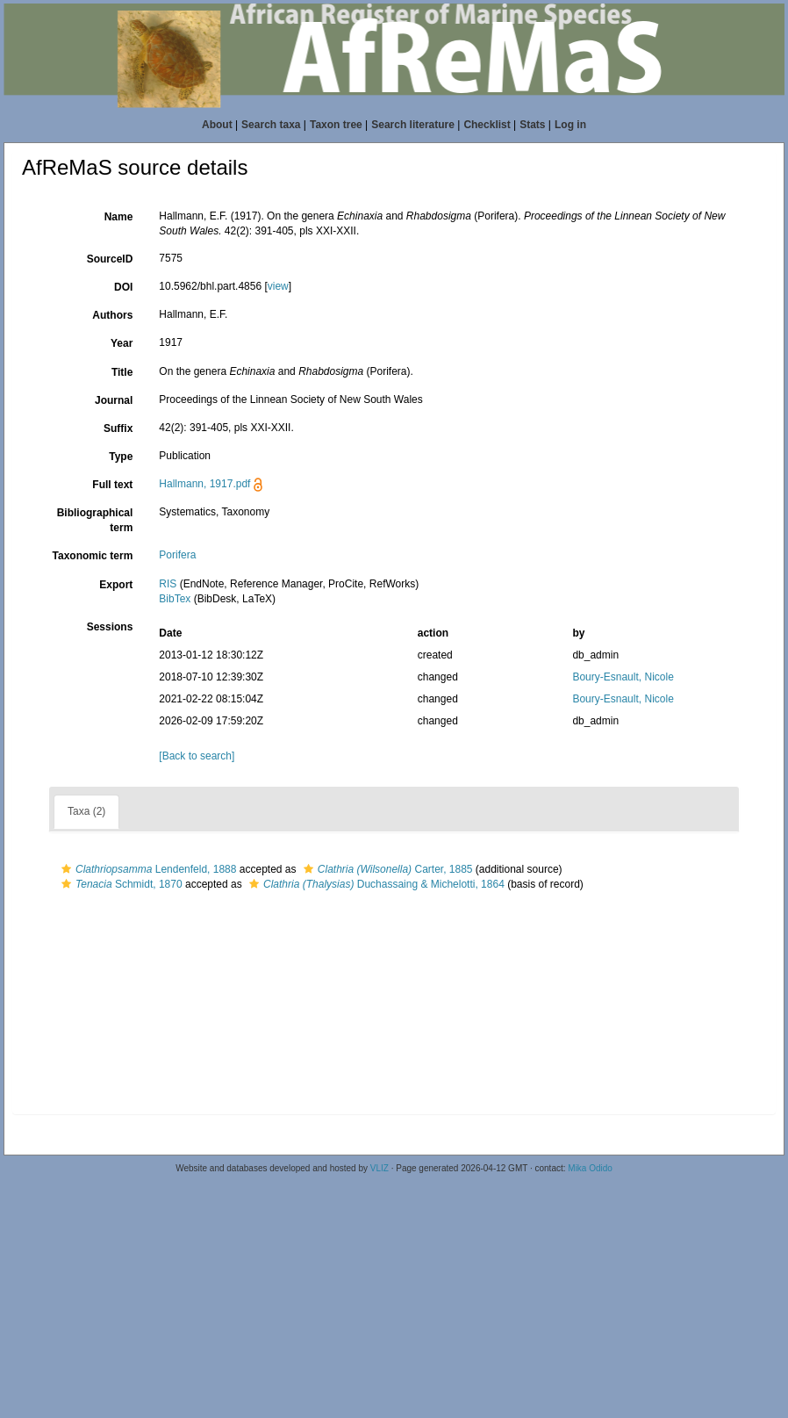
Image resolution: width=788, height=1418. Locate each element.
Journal (114, 400)
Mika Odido (590, 1168)
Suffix (118, 428)
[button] (66, 869)
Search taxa (270, 125)
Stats (532, 125)
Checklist (486, 125)
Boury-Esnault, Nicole (622, 677)
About (217, 125)
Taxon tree (336, 125)
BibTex (174, 599)
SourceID (110, 259)
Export (116, 585)
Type (121, 456)
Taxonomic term (93, 556)
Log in (570, 125)
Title (122, 372)
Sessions (110, 627)
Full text (112, 485)
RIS (167, 584)
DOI (123, 287)
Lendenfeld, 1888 (146, 869)
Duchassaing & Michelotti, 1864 (375, 884)
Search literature (413, 125)
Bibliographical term (95, 520)
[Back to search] (196, 756)
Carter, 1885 (386, 869)
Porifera (177, 555)
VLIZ (379, 1168)
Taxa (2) (86, 811)
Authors (112, 315)
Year (122, 343)
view (278, 286)
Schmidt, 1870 (120, 884)
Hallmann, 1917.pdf (204, 484)
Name (118, 217)
